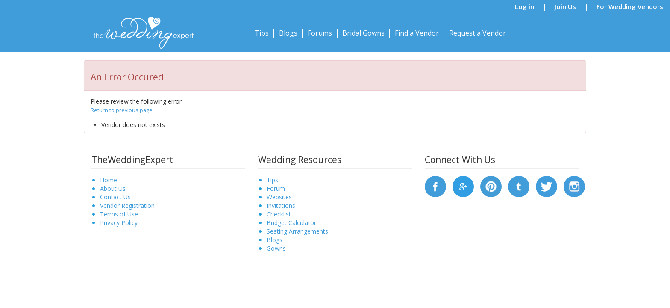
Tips (262, 33)
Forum (276, 188)
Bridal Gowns (363, 33)
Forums (320, 33)
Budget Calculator (291, 223)
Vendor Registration (127, 205)
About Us (113, 188)
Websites (279, 197)
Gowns (276, 248)
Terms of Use (119, 214)
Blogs (288, 33)
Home (108, 180)
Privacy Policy (119, 223)
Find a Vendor (417, 33)
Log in (524, 6)
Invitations (281, 205)
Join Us (565, 6)
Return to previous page (122, 110)
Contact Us (115, 197)
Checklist (279, 214)
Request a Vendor (477, 33)
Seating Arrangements (297, 231)
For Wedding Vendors (630, 6)
